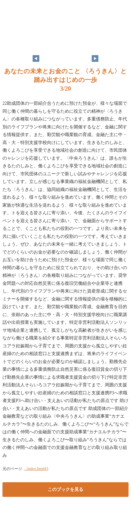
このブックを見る (65, 489)
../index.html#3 (36, 469)
